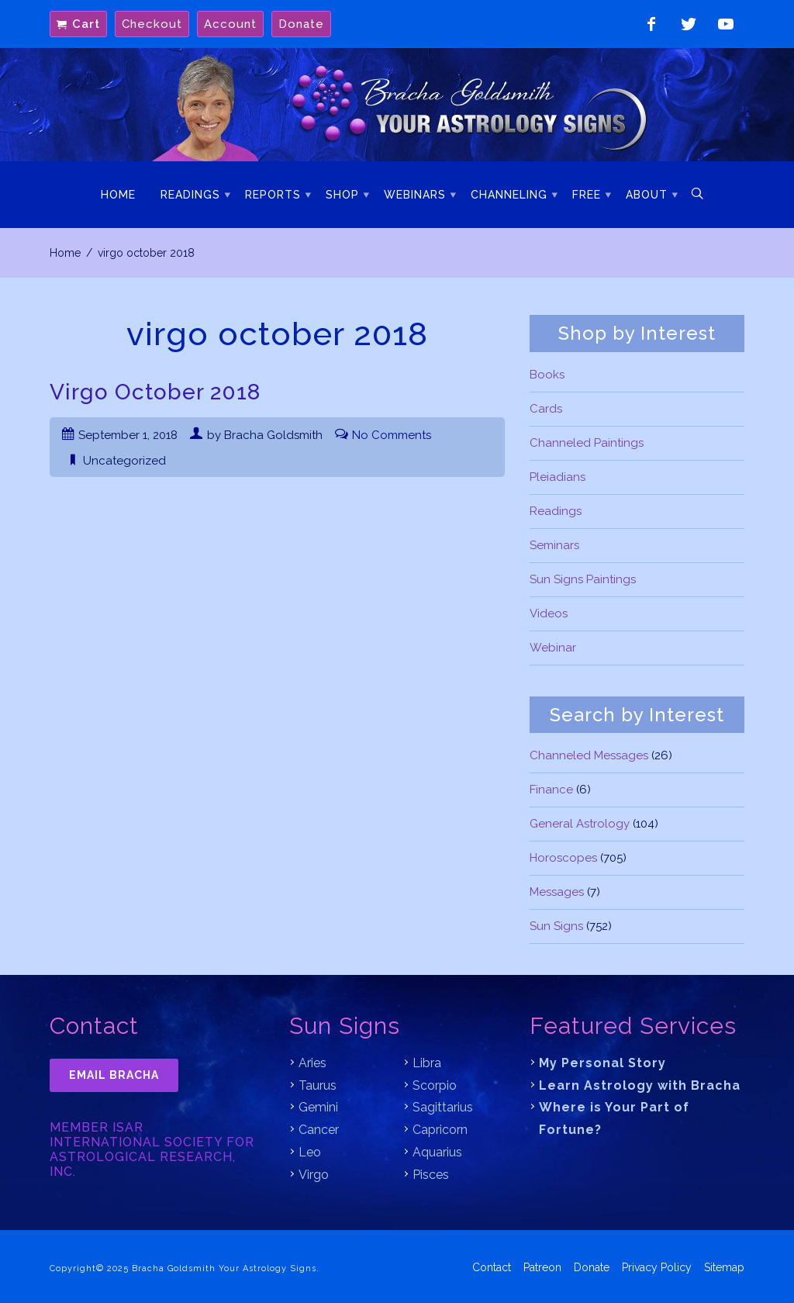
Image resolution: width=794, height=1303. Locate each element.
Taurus (318, 1085)
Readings (190, 194)
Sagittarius (443, 1107)
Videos (549, 613)
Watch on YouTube (725, 24)
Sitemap (724, 1266)
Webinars (415, 194)
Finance (551, 790)
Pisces (431, 1174)
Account (230, 24)
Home (118, 194)
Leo (310, 1152)
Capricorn (440, 1129)
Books (547, 375)
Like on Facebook (651, 24)
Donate (301, 24)
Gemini (318, 1107)
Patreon (542, 1266)
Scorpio (435, 1085)
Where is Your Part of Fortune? (614, 1118)
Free (586, 194)
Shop (342, 194)
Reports (273, 194)
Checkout (152, 24)
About (647, 194)
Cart (86, 24)
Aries (312, 1063)
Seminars (554, 545)
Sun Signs (556, 926)
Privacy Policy (657, 1266)
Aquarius (437, 1152)
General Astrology (580, 824)
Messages (557, 892)
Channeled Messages (589, 755)
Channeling (509, 194)
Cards (546, 409)
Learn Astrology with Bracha (639, 1085)
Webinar (553, 648)
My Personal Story (602, 1063)
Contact (491, 1266)
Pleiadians (557, 477)
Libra (427, 1063)
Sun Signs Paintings (583, 579)
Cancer (319, 1129)
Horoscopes (563, 858)
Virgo (314, 1174)
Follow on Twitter (688, 24)
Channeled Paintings (587, 443)
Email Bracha (114, 1075)
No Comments (391, 435)
